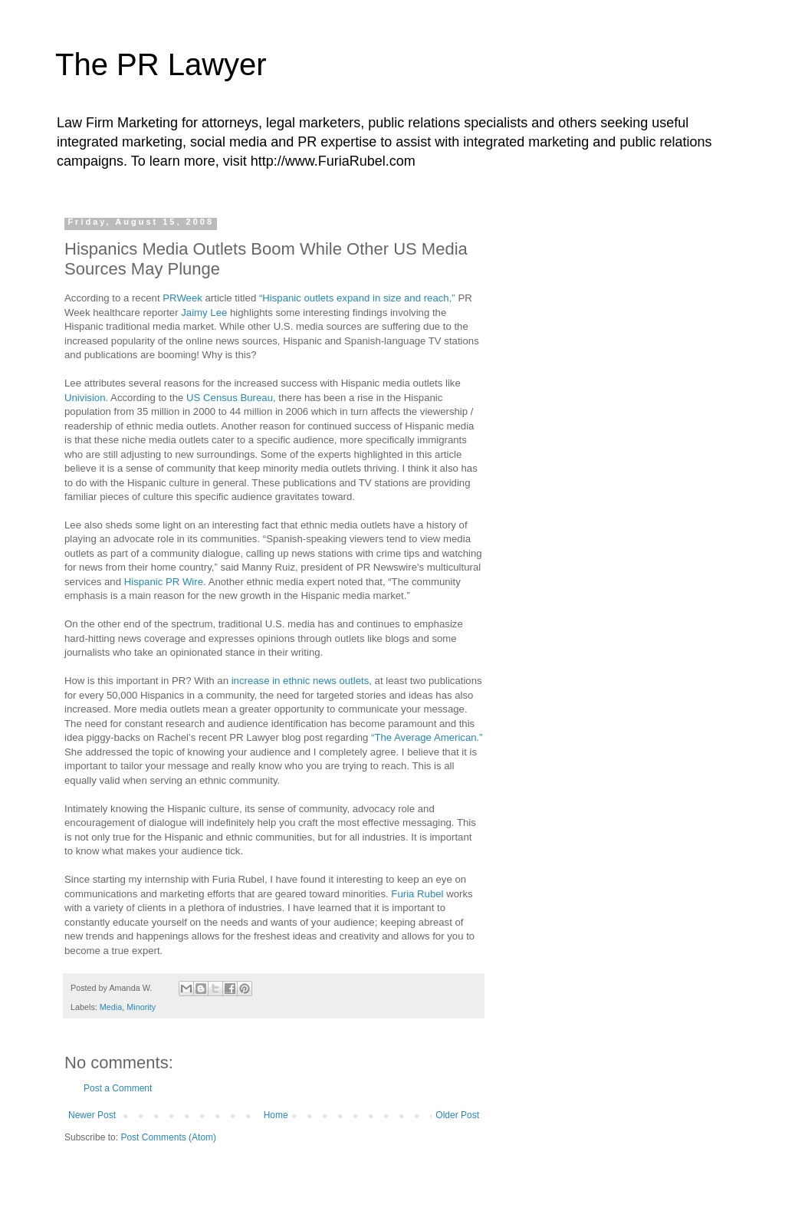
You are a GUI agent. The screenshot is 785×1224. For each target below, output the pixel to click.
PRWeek (182, 298)
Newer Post (92, 1115)
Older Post (457, 1115)
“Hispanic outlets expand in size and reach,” (358, 298)
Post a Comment (118, 1088)
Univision (85, 397)
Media (111, 1007)
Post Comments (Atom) (168, 1137)
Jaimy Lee (205, 312)
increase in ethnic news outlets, (302, 680)
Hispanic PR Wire (163, 581)
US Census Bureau (229, 397)
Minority (141, 1007)
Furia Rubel (417, 894)
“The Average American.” (427, 737)
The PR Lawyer (161, 64)
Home (276, 1115)
